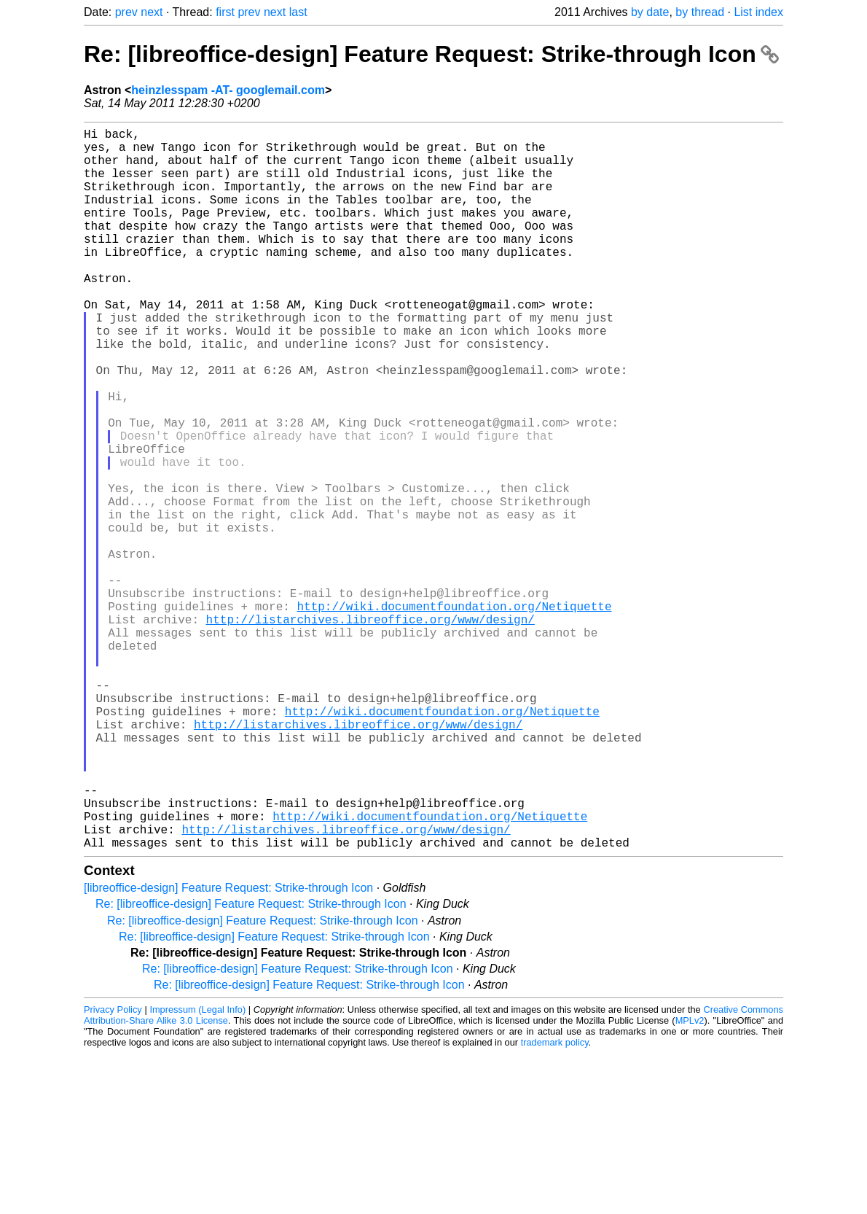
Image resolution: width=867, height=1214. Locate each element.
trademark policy (555, 1202)
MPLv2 (690, 1180)
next (151, 12)
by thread (699, 12)
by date (650, 12)
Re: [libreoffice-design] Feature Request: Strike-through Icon (431, 54)
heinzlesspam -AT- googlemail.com (228, 90)
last (298, 12)
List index (758, 12)
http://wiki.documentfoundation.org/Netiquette (454, 714)
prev (126, 12)
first (225, 12)
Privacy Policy (113, 1169)
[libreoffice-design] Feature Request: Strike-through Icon (228, 1048)
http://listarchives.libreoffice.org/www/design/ (370, 730)
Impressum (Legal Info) (197, 1169)
